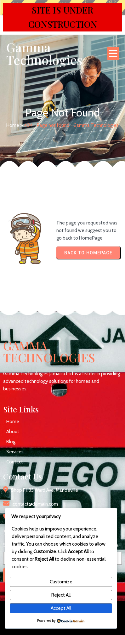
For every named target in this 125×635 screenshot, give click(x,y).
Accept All (61, 608)
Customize (61, 582)
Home (12, 125)
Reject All (61, 595)
